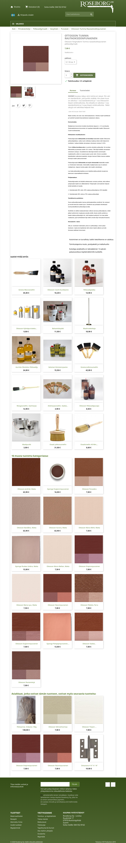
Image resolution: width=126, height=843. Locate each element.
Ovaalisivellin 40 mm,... (89, 444)
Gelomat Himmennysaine (58, 367)
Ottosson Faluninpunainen (58, 605)
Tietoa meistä (43, 819)
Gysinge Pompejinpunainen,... (58, 644)
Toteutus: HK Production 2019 (105, 842)
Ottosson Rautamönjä (26, 682)
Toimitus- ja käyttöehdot (47, 816)
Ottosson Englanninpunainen (26, 644)
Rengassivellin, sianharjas (27, 406)
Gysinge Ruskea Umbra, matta (26, 566)
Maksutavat (42, 822)
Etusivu (17, 7)
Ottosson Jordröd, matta (27, 489)
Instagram (113, 784)
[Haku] (79, 14)
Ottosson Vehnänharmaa (58, 727)
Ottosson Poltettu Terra (89, 605)
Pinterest (29, 105)
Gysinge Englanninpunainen (58, 489)
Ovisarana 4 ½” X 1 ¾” (89, 765)
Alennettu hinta (16, 822)
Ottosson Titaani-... (89, 727)
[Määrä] (67, 75)
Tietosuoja (41, 825)
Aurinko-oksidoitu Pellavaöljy (27, 367)
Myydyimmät (15, 828)
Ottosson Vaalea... (89, 644)
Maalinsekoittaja (89, 328)
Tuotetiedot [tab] (85, 90)
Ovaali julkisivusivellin (58, 444)
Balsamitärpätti (58, 328)
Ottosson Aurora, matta (58, 528)
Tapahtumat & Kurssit (46, 828)
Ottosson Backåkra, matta (26, 528)
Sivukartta (41, 834)
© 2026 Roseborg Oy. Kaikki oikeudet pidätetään (26, 842)
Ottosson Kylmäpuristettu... (26, 328)
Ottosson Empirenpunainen (89, 566)
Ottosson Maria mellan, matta (58, 566)
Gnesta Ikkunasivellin (27, 290)
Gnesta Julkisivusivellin (89, 367)
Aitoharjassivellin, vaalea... (58, 406)
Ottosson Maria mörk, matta (89, 528)
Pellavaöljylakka (89, 290)
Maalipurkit (26, 444)
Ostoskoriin (84, 75)
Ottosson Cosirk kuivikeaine (58, 290)
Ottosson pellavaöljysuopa (89, 406)
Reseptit (13, 819)
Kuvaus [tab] (73, 90)
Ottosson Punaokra (89, 489)
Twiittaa (23, 105)
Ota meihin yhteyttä (45, 831)
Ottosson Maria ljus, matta (26, 605)
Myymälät (41, 837)
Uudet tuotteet (15, 825)
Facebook (107, 784)
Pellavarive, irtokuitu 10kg (27, 727)
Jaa (17, 105)
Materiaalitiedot (16, 816)
